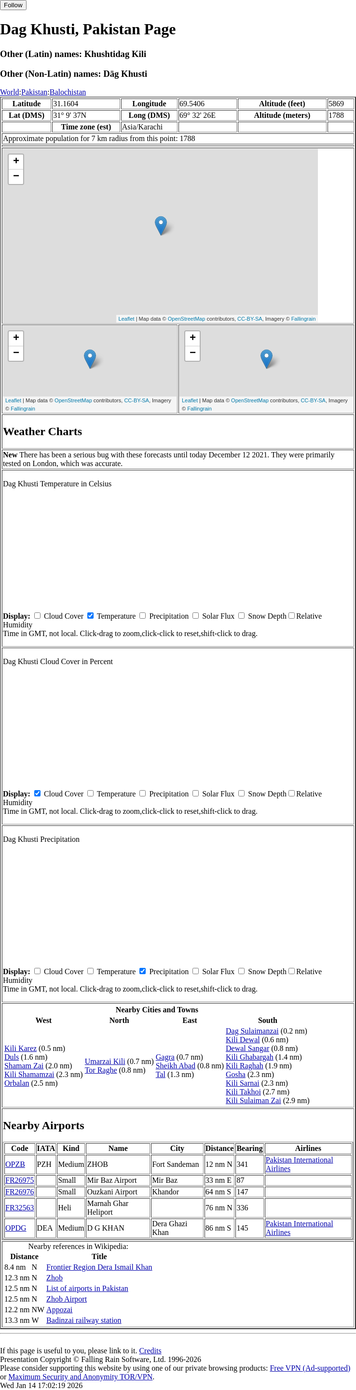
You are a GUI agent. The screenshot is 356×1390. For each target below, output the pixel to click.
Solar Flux (218, 616)
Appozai (59, 1309)
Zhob (54, 1278)
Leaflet (127, 319)
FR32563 (19, 1208)
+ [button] (16, 162)
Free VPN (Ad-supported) (310, 1368)
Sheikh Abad (175, 1066)
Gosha (236, 1074)
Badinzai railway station (84, 1320)
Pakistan (34, 92)
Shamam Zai (23, 1066)
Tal (160, 1074)
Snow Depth (267, 616)
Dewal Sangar (247, 1048)
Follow (13, 5)
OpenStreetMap (186, 319)
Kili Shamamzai (29, 1074)
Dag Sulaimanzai (252, 1031)
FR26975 (19, 1180)
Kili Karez (20, 1048)
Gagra (165, 1057)
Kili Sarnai (243, 1083)
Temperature (116, 616)
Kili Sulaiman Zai (253, 1100)
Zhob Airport (66, 1299)
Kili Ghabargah (250, 1057)
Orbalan (16, 1083)
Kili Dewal (243, 1039)
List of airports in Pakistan (87, 1288)
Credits (150, 1351)
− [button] (16, 177)
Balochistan (68, 92)
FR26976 (19, 1192)
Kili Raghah (244, 1066)
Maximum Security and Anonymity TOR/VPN (80, 1377)
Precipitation (169, 616)
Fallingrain (303, 319)
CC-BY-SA (249, 319)
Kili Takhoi (243, 1092)
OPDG (16, 1228)
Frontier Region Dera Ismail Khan (99, 1267)
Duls (11, 1057)
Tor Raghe (101, 1070)
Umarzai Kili (105, 1061)
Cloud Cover (63, 616)
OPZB (15, 1164)
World (9, 92)
